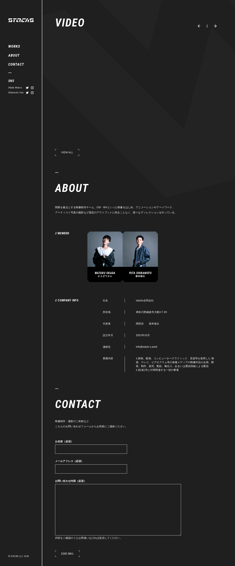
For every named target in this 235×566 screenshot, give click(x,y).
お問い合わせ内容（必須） (70, 480)
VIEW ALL (67, 152)
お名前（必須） (64, 441)
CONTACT (16, 64)
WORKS (14, 46)
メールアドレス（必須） (69, 461)
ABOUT (14, 55)
